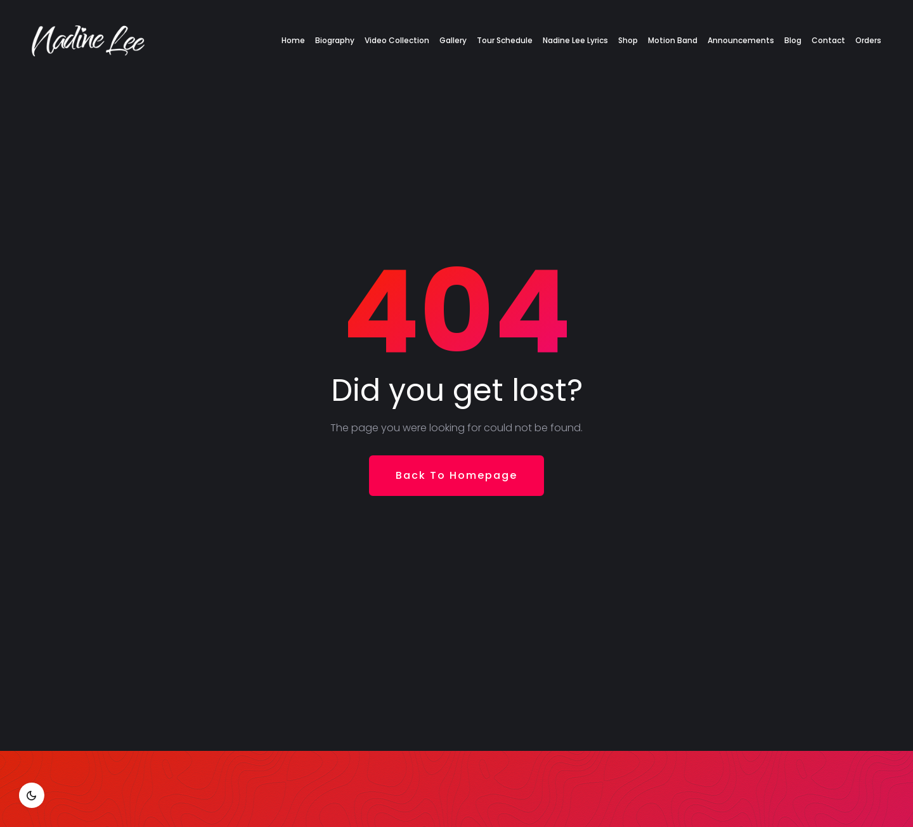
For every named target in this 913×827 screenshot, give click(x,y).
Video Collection (397, 40)
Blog (792, 40)
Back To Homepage (456, 475)
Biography (334, 40)
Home (293, 40)
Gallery (453, 40)
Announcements (741, 40)
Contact (828, 40)
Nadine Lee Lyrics (575, 40)
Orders (868, 40)
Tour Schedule (505, 40)
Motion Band (672, 40)
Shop (628, 40)
